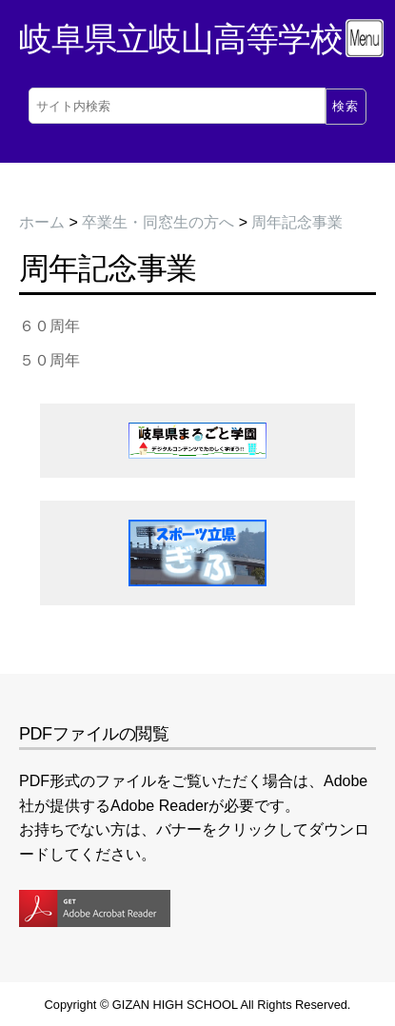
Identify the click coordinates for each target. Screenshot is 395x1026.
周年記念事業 (297, 222)
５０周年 (49, 360)
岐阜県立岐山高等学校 (181, 38)
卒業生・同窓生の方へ (158, 222)
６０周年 (49, 326)
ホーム (42, 222)
